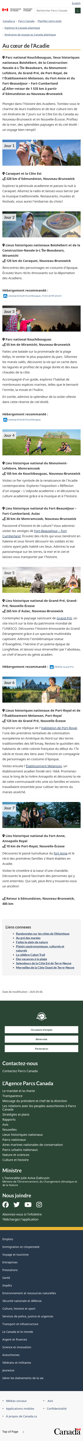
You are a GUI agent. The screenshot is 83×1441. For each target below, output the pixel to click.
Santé (6, 1278)
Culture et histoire (15, 1160)
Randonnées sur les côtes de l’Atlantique (42, 933)
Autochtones (11, 1355)
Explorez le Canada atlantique (22, 28)
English (76, 3)
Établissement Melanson (44, 766)
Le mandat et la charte (18, 1091)
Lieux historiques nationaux (22, 1134)
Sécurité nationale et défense (22, 1301)
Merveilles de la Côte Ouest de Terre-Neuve (45, 967)
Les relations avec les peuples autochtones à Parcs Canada (39, 1108)
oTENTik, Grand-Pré (62, 667)
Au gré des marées (28, 938)
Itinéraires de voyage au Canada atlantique (30, 34)
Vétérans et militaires (16, 1362)
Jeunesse (8, 1370)
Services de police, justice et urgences (27, 1316)
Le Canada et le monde (17, 1332)
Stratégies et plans (15, 1114)
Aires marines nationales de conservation (32, 1145)
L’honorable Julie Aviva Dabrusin (39, 1181)
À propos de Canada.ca (21, 1416)
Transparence (12, 1096)
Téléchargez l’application (20, 1219)
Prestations (10, 1270)
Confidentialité (57, 1408)
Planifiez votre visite (49, 21)
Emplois (7, 1239)
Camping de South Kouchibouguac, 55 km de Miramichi (32, 296)
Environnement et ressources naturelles (29, 1293)
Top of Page (13, 1431)
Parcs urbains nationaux (20, 1150)
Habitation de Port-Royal (59, 728)
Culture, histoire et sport (18, 1308)
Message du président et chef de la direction (34, 1101)
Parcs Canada (26, 21)
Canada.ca (9, 21)
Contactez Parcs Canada (20, 1071)
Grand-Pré (64, 618)
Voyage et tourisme (15, 1254)
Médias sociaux (16, 1401)
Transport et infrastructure (20, 1324)
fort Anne (61, 853)
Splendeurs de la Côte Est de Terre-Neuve (43, 963)
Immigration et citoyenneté (20, 1247)
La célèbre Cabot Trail (30, 955)
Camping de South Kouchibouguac (22, 420)
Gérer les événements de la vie (22, 1378)
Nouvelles (9, 1129)
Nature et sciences (15, 1155)
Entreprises (10, 1262)
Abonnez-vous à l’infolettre (22, 1214)
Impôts (7, 1285)
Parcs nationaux (14, 1139)
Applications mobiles (20, 1408)
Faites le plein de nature (32, 942)
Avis (5, 1124)
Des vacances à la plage (31, 959)
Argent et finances (14, 1339)
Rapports (9, 1119)
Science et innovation (16, 1347)
